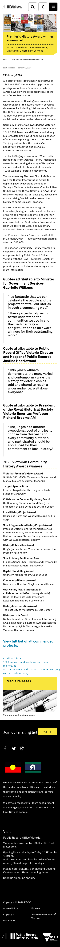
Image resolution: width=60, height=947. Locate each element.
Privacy (35, 912)
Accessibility (10, 912)
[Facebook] (5, 752)
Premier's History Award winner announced (28, 59)
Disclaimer (9, 924)
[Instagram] (22, 752)
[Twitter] (14, 752)
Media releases (19, 681)
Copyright (8, 918)
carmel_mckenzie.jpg (15, 673)
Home (5, 59)
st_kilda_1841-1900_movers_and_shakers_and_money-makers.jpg (27, 662)
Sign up (47, 735)
